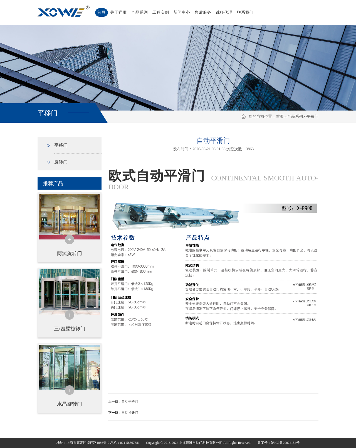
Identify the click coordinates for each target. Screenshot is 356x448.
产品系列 (139, 12)
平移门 (312, 116)
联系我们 (245, 12)
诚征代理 (224, 12)
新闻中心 (182, 12)
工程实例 (160, 12)
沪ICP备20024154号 (285, 443)
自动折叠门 (130, 413)
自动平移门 (130, 401)
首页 (101, 12)
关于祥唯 (118, 12)
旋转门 (61, 162)
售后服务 (203, 12)
